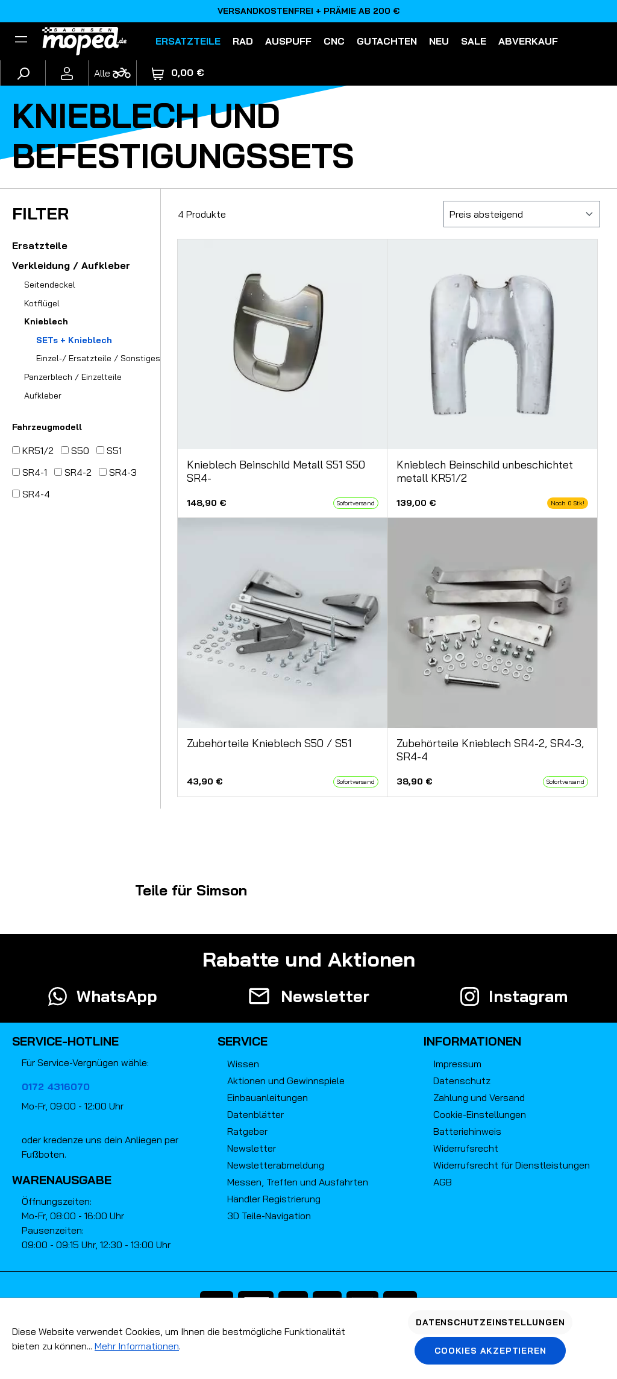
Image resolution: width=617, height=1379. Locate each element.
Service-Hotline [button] (65, 1041)
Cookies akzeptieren (490, 1350)
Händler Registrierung (274, 1199)
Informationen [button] (472, 1041)
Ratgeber (247, 1131)
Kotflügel (42, 303)
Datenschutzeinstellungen (490, 1322)
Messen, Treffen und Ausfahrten (297, 1182)
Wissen (243, 1064)
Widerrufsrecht (465, 1148)
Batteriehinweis (467, 1131)
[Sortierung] (521, 214)
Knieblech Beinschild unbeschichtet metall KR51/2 (484, 471)
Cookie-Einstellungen (479, 1114)
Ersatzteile (39, 245)
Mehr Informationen (137, 1346)
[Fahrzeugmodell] (112, 73)
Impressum (457, 1064)
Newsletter (251, 1148)
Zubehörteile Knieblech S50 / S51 (269, 743)
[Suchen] (23, 73)
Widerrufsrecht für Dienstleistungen (511, 1165)
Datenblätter (255, 1114)
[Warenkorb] (178, 72)
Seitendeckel (49, 284)
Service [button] (243, 1041)
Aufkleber (42, 395)
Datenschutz (461, 1080)
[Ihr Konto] (67, 73)
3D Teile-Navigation (269, 1216)
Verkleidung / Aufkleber (71, 265)
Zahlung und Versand (479, 1097)
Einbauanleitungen (267, 1097)
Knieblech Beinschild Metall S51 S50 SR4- (276, 471)
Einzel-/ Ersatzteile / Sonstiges (98, 358)
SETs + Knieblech (74, 340)
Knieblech (46, 321)
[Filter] (21, 41)
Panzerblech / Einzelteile (73, 376)
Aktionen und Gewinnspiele (286, 1080)
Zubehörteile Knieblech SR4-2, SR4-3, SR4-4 (490, 750)
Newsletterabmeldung (275, 1165)
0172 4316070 (56, 1087)
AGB (442, 1182)
